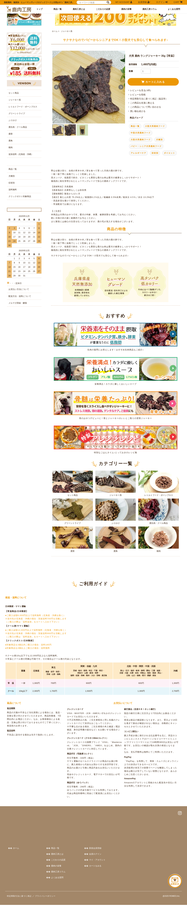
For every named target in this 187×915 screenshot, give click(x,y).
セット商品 (72, 525)
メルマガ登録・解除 (18, 373)
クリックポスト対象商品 (20, 257)
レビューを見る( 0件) (140, 132)
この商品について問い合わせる (145, 148)
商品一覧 (57, 9)
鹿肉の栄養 (126, 9)
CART (178, 2)
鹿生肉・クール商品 (158, 553)
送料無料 (13, 251)
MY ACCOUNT (123, 2)
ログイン (162, 2)
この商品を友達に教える (142, 144)
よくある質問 (174, 9)
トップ (39, 9)
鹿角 (115, 581)
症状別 (155, 194)
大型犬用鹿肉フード (141, 181)
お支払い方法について (19, 360)
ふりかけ (115, 553)
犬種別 (159, 181)
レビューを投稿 (138, 136)
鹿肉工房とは (79, 9)
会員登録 (144, 2)
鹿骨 (72, 581)
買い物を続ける (138, 152)
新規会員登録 (154, 854)
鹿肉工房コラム (149, 9)
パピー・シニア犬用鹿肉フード (146, 188)
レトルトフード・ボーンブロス (158, 525)
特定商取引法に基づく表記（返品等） (149, 140)
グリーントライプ (72, 553)
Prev (56, 128)
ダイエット (169, 194)
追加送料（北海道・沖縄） (21, 215)
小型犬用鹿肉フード (155, 168)
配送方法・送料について (20, 367)
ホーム (55, 73)
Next (120, 128)
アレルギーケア (138, 194)
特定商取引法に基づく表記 (19, 906)
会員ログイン (154, 860)
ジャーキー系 (66, 73)
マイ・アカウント (156, 866)
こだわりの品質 (103, 9)
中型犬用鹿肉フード (141, 174)
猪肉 (158, 581)
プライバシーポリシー (45, 906)
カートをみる (154, 871)
